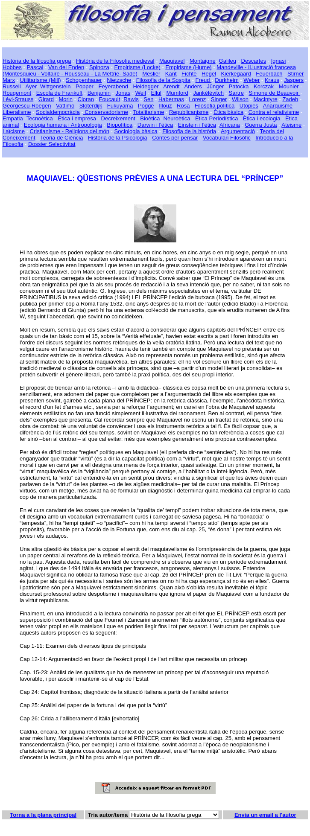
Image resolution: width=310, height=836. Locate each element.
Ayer (31, 86)
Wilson (240, 99)
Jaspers (294, 80)
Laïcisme (14, 131)
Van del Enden (66, 67)
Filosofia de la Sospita (163, 80)
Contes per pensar (175, 137)
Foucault (109, 99)
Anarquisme (277, 105)
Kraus (272, 80)
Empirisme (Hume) (188, 67)
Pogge (146, 105)
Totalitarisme (148, 112)
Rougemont (17, 93)
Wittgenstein (55, 86)
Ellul (156, 93)
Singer (219, 99)
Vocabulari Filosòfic (227, 137)
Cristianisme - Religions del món (69, 131)
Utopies (249, 105)
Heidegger (145, 86)
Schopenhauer (84, 80)
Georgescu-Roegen (27, 105)
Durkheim (227, 80)
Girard (46, 99)
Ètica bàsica (228, 112)
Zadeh (290, 99)
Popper (85, 86)
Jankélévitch (208, 93)
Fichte (188, 73)
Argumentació (238, 131)
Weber (251, 80)
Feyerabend (113, 86)
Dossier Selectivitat (52, 144)
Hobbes (12, 67)
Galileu (227, 61)
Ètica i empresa (77, 118)
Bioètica (150, 118)
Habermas (171, 99)
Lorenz (197, 99)
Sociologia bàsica (136, 131)
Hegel (209, 73)
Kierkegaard (236, 73)
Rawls (130, 99)
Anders (193, 86)
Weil (140, 93)
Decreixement (118, 118)
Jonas (123, 93)
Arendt (171, 86)
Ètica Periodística (216, 118)
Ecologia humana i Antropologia (63, 125)
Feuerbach (269, 73)
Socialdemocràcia (58, 112)
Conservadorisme (106, 112)
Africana (229, 125)
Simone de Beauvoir (274, 93)
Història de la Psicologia (117, 137)
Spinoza (99, 67)
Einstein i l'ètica (197, 125)
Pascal (34, 67)
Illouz (165, 105)
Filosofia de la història (189, 131)
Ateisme (291, 125)
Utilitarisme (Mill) (40, 80)
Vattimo (65, 105)
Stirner (295, 73)
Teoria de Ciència (61, 137)
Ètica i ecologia (261, 118)
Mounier (289, 86)
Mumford (177, 93)
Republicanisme (189, 112)
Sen (148, 99)
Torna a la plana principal (43, 815)
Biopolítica (119, 125)
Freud (204, 80)
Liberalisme (17, 112)
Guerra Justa (261, 125)
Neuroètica (177, 118)
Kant (171, 73)
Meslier (151, 73)
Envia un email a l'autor (265, 815)
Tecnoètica (39, 118)
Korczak (264, 86)
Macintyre (266, 99)
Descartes (253, 61)
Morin (66, 99)
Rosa (183, 105)
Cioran (86, 99)
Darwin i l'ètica (155, 125)
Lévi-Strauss (18, 99)
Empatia (13, 118)
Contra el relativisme (274, 112)
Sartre (235, 93)
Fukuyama (120, 105)
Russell (12, 86)
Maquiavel (171, 61)
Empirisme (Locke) (137, 67)
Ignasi (278, 61)
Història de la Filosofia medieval (115, 61)
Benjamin (99, 93)
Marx (9, 80)
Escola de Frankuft (59, 93)
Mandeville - (231, 67)
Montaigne (203, 61)
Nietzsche (119, 80)
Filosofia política (214, 105)
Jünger (215, 86)
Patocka (239, 86)
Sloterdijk (90, 105)
